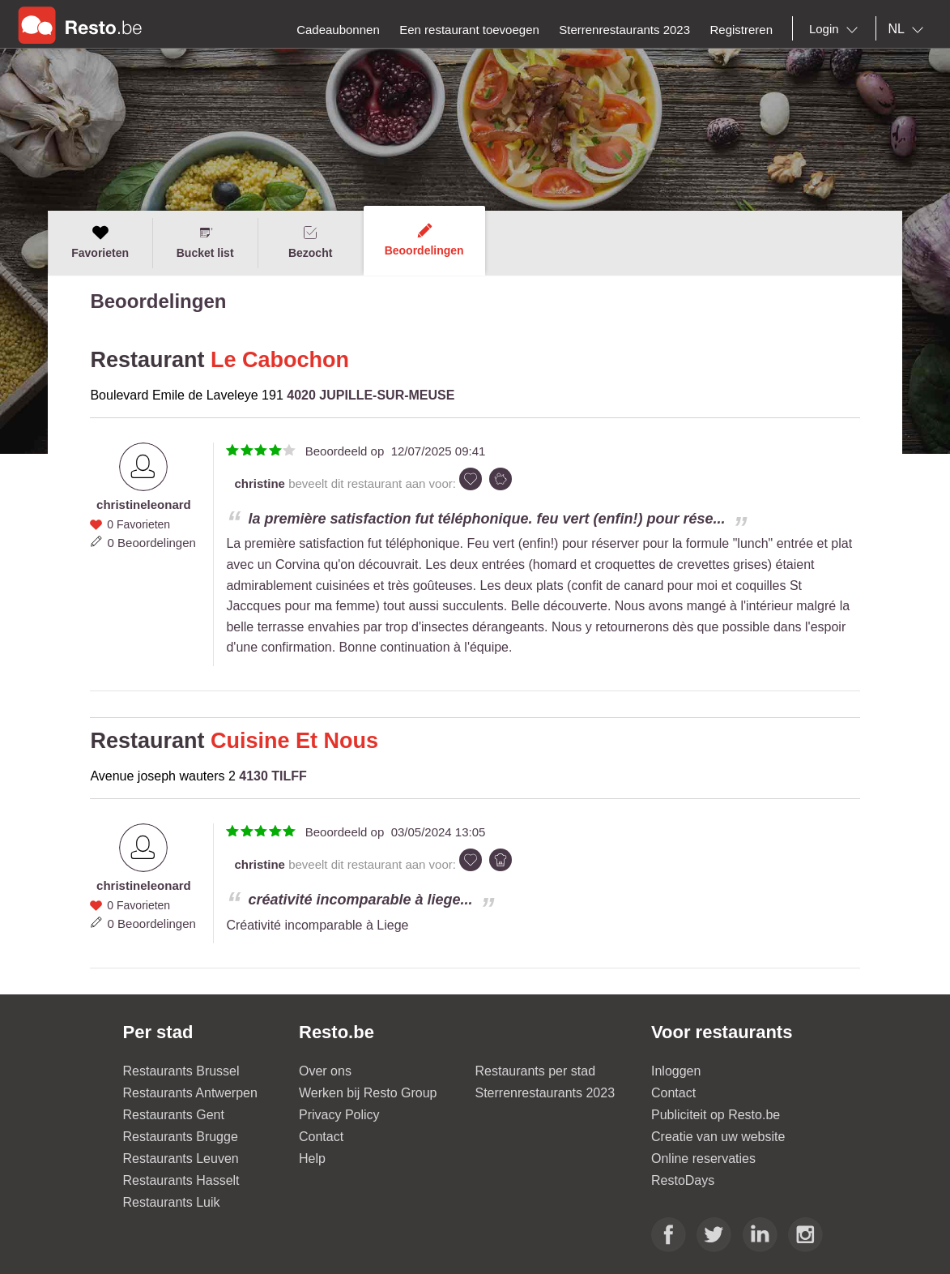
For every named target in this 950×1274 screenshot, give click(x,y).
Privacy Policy (339, 1115)
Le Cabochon (280, 360)
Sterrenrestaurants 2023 (545, 1093)
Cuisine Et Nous (294, 741)
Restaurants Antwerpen (190, 1093)
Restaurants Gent (173, 1115)
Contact (321, 1137)
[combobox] (836, 29)
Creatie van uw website (718, 1137)
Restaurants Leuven (181, 1158)
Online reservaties (703, 1158)
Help (312, 1158)
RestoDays (682, 1180)
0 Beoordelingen (152, 542)
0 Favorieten (138, 524)
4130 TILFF (273, 776)
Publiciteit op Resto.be (715, 1115)
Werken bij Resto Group (368, 1093)
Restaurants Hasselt (181, 1180)
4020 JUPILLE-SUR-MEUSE (370, 395)
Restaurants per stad (535, 1071)
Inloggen (676, 1071)
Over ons (325, 1071)
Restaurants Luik (171, 1202)
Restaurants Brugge (180, 1137)
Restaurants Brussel (181, 1071)
